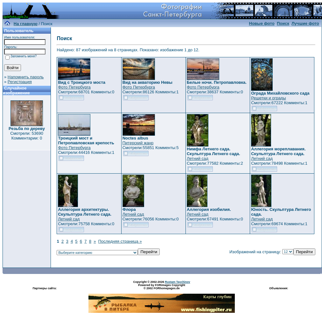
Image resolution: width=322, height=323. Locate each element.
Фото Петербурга (74, 87)
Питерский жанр (138, 142)
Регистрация (20, 81)
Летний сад (197, 158)
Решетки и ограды (268, 98)
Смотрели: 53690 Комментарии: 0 (26, 135)
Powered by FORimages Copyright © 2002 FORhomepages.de (161, 287)
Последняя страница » (120, 241)
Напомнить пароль (26, 77)
